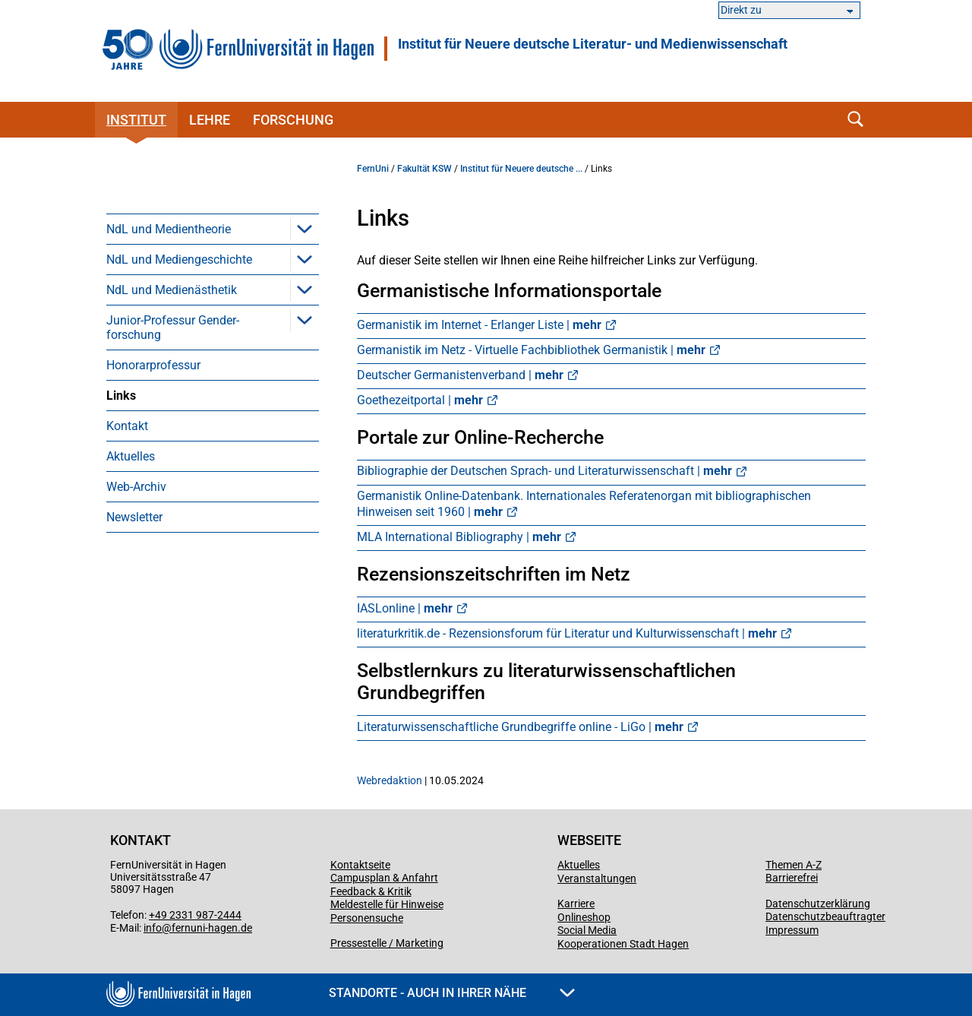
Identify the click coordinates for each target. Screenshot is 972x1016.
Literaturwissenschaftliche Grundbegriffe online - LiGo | (520, 727)
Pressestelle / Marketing (386, 943)
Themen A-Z (793, 865)
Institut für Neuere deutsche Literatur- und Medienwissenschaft (592, 44)
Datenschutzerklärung (817, 903)
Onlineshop (584, 917)
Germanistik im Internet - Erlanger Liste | (479, 325)
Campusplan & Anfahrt (384, 878)
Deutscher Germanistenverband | (460, 375)
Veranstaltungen (596, 878)
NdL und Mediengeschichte (179, 259)
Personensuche (366, 918)
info (153, 928)
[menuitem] (212, 229)
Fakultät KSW (424, 168)
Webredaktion (389, 780)
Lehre (209, 120)
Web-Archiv (136, 487)
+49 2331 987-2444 (195, 915)
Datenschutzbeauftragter (825, 916)
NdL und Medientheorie (168, 229)
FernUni (373, 168)
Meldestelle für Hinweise (386, 904)
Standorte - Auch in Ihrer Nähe (452, 993)
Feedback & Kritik (371, 891)
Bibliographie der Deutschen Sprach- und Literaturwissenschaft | (544, 471)
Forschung (293, 120)
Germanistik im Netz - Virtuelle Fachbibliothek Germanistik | (531, 350)
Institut (136, 120)
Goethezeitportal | (420, 400)
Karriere (576, 903)
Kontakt (127, 426)
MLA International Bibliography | (459, 537)
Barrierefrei (791, 878)
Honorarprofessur (153, 365)
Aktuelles (130, 456)
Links (121, 395)
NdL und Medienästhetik (171, 290)
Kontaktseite (360, 865)
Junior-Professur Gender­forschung (172, 327)
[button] (304, 228)
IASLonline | (405, 608)
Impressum (792, 930)
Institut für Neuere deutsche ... (521, 168)
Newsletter (134, 517)
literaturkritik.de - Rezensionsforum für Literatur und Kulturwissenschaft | (567, 633)
